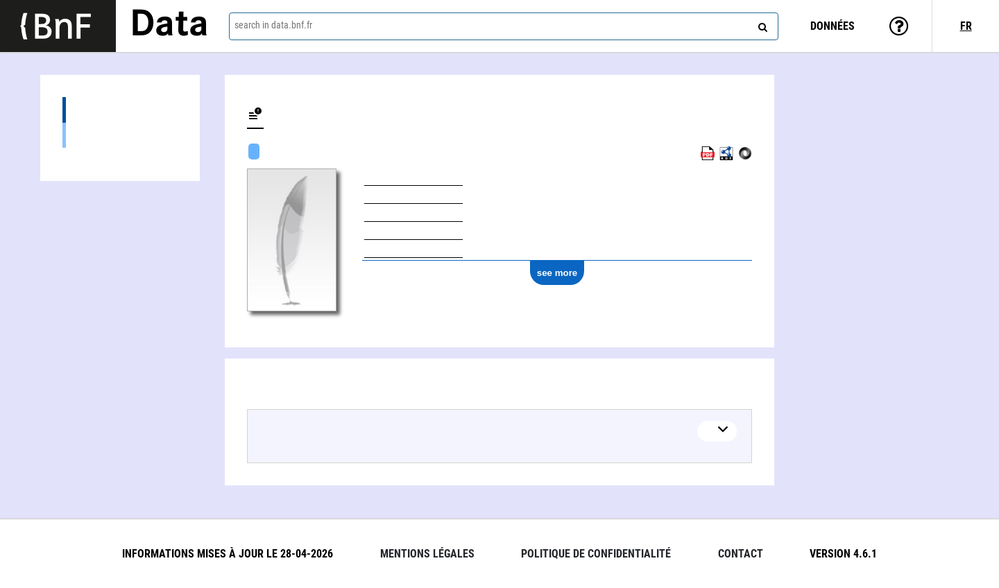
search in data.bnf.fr (273, 25)
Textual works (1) (120, 135)
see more (557, 273)
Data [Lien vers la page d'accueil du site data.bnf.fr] (169, 25)
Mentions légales (427, 553)
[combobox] (503, 26)
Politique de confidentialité (596, 553)
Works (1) (120, 110)
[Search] (761, 24)
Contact (740, 553)
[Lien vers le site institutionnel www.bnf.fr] (58, 26)
